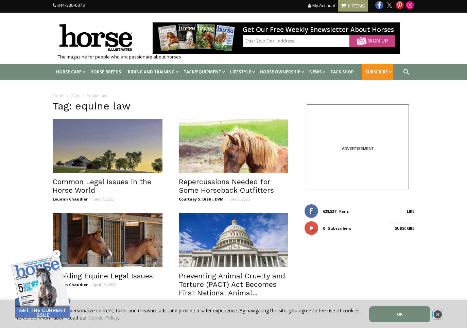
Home (59, 96)
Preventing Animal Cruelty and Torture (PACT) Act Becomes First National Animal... (232, 284)
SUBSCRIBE (378, 72)
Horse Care (71, 72)
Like (410, 211)
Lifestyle (242, 72)
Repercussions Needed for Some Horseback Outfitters (226, 185)
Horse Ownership (282, 72)
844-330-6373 (71, 5)
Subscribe (404, 228)
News (317, 72)
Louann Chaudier (70, 199)
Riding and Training (153, 72)
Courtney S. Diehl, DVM (201, 199)
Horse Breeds (105, 72)
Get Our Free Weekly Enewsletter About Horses (318, 30)
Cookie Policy (103, 317)
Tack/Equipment (204, 72)
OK (400, 314)
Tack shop (342, 72)
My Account (321, 5)
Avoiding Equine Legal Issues (103, 276)
